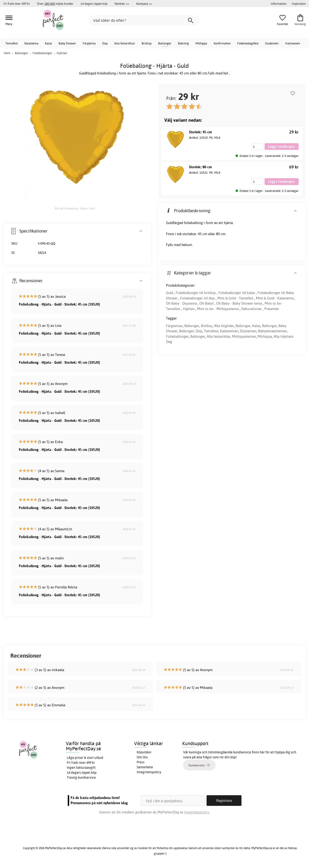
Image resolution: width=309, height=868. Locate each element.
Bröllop (147, 43)
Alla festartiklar (124, 43)
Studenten (272, 43)
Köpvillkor (144, 752)
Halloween (292, 43)
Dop (105, 43)
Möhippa (201, 43)
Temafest (11, 43)
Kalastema (31, 43)
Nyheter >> (121, 3)
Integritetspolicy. (197, 812)
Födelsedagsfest (247, 43)
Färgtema (89, 43)
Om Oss (142, 757)
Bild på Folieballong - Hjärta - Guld (75, 208)
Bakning (183, 43)
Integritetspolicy (149, 772)
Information (278, 3)
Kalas (48, 43)
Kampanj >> (144, 3)
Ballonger (164, 43)
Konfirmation (222, 43)
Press (140, 762)
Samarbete (145, 767)
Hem (7, 53)
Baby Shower (67, 43)
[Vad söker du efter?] (144, 20)
